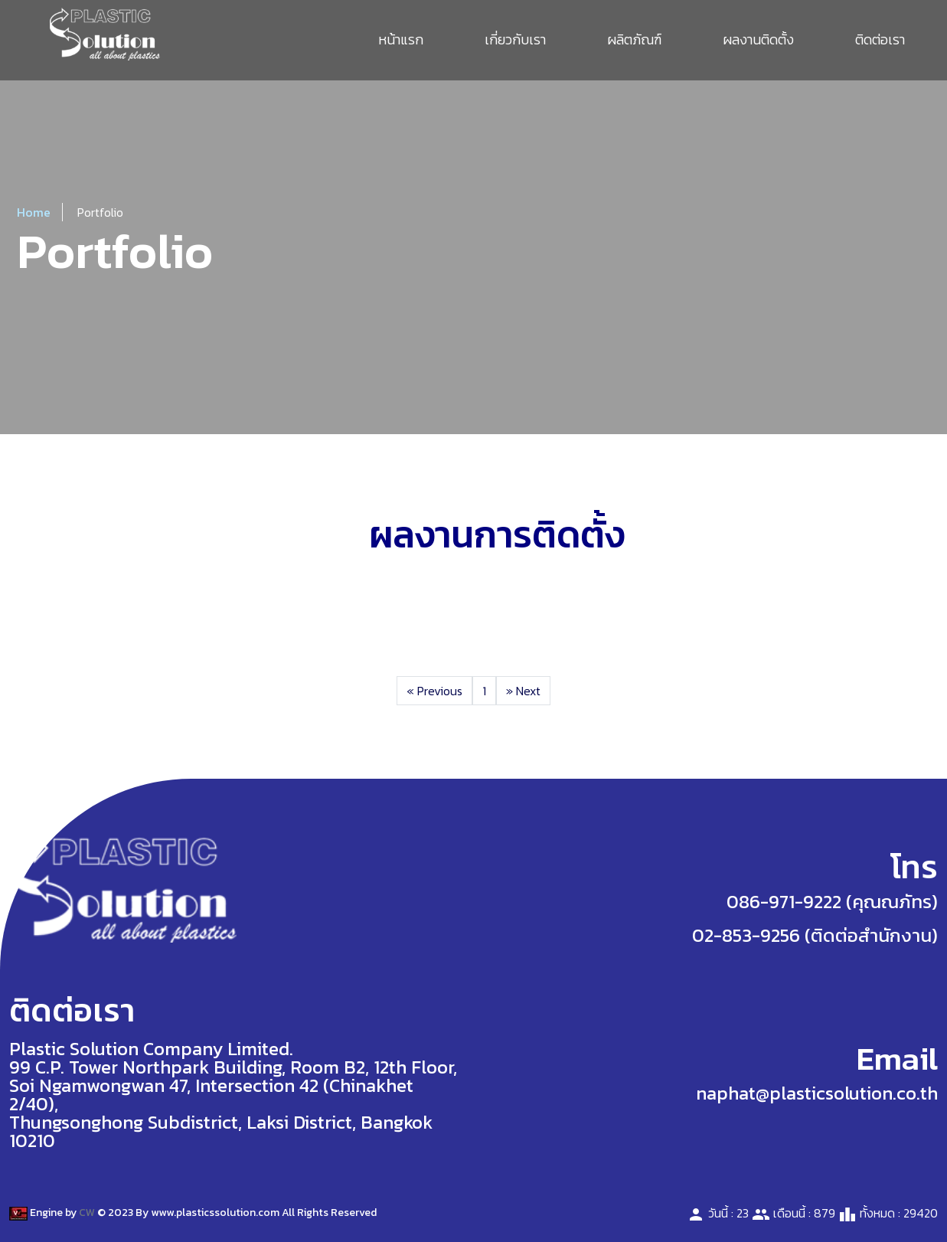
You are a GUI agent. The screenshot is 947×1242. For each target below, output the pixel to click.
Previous (434, 690)
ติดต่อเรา (880, 39)
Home (34, 212)
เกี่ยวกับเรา (515, 39)
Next (523, 690)
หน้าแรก (400, 39)
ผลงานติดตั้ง (758, 39)
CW (87, 1212)
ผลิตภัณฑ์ (634, 39)
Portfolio (100, 212)
